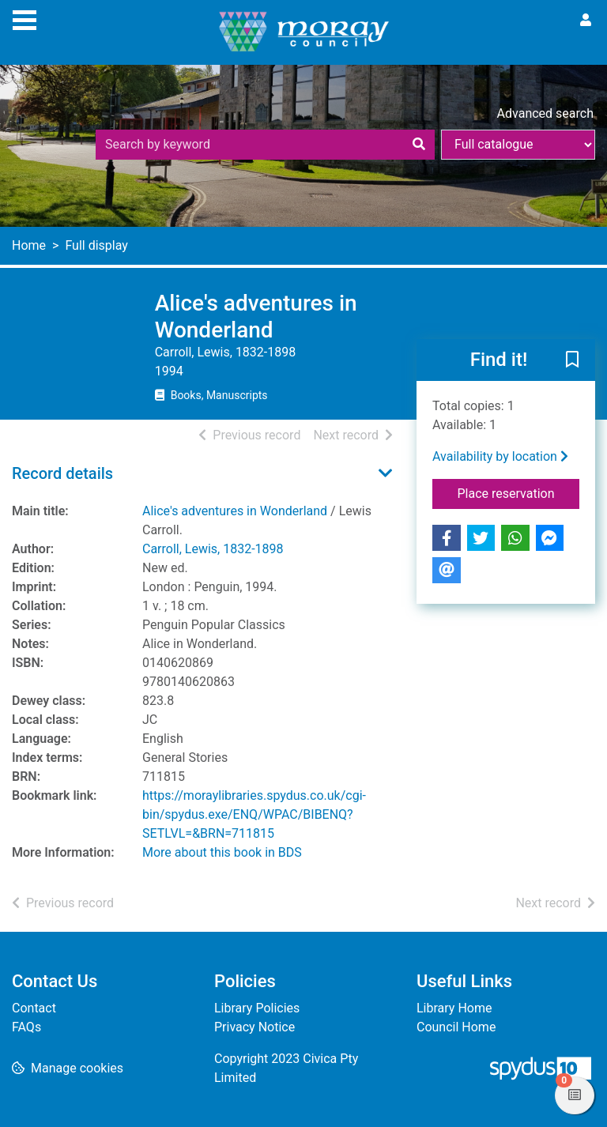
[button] (572, 361)
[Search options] (518, 145)
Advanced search (545, 113)
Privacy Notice (254, 1027)
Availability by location (500, 456)
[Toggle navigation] (24, 18)
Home (29, 245)
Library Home (454, 1008)
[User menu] (586, 20)
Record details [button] (62, 473)
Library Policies (257, 1008)
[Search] (419, 145)
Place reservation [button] (519, 492)
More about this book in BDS (222, 852)
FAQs (26, 1027)
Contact (34, 1008)
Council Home (456, 1027)
